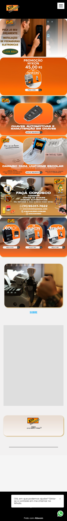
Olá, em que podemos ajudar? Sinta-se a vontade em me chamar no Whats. (35, 501)
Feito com (33, 518)
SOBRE (33, 312)
